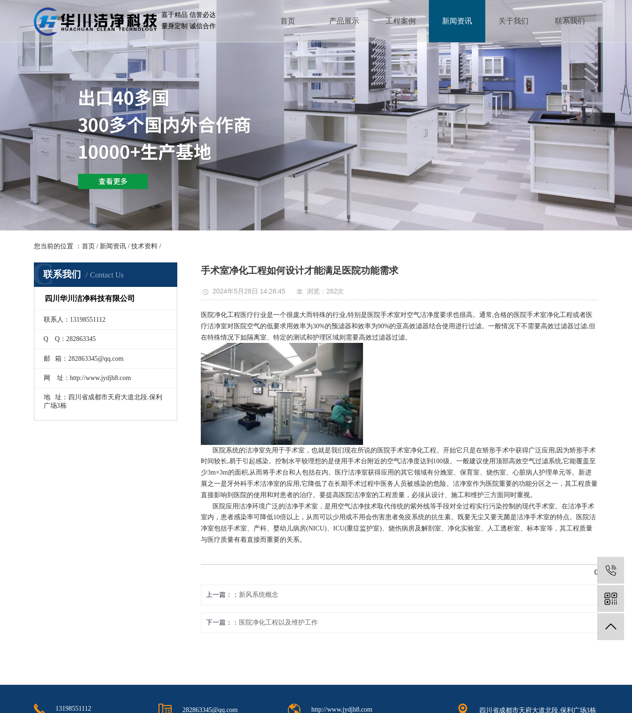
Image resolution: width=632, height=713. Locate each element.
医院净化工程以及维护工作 (278, 622)
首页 (287, 21)
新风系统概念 (258, 594)
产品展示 (344, 21)
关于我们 (513, 21)
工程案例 (401, 21)
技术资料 (144, 246)
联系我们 (570, 21)
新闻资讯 (457, 21)
